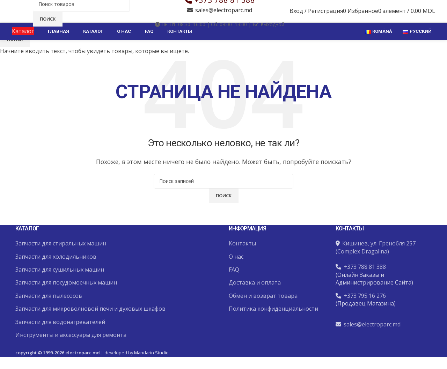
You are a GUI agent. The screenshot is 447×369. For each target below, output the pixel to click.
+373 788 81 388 (225, 9)
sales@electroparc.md (223, 20)
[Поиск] (81, 14)
